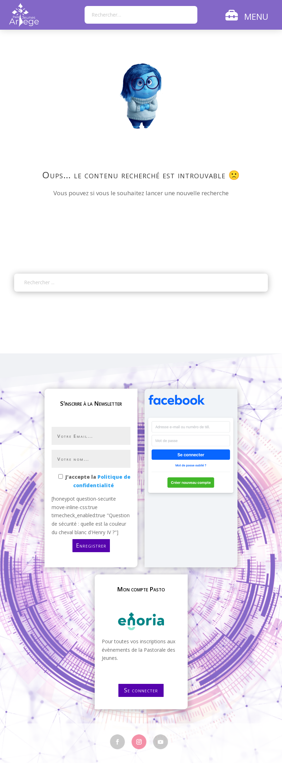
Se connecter (141, 690)
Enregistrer (91, 545)
